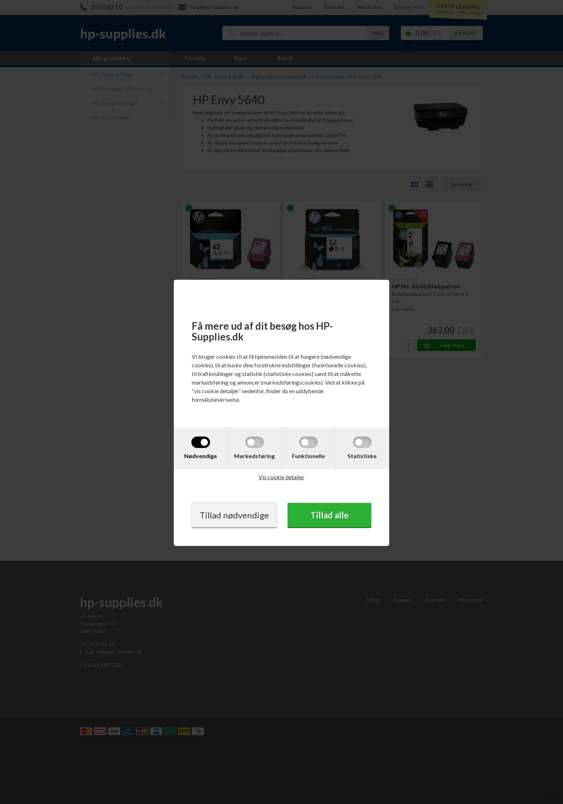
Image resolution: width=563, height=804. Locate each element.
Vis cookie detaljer (281, 477)
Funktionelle (308, 455)
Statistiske (362, 455)
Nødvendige (200, 455)
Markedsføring (254, 455)
